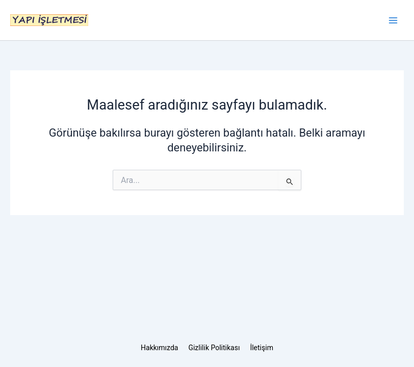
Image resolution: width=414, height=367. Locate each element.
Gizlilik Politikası (214, 348)
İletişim (261, 348)
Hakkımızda (159, 348)
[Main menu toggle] (393, 20)
